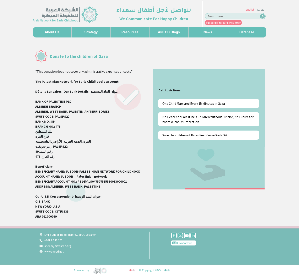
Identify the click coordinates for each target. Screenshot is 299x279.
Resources (129, 32)
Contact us (181, 242)
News (207, 32)
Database (246, 32)
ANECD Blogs (169, 32)
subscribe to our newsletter (223, 23)
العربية (261, 10)
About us (52, 32)
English (250, 9)
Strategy (91, 32)
